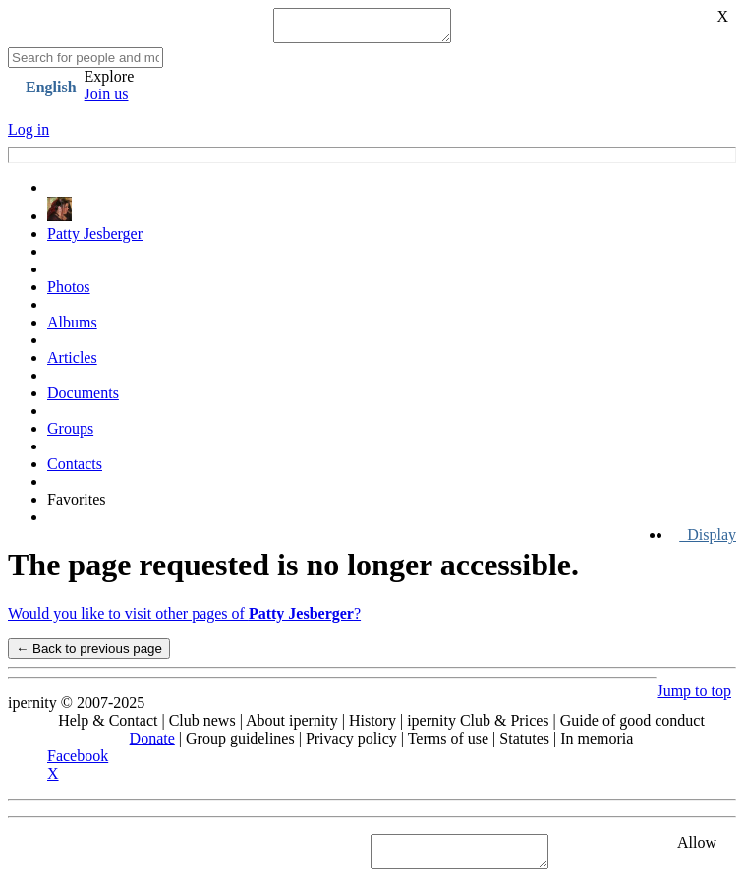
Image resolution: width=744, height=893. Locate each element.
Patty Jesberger (95, 239)
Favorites (76, 505)
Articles (72, 363)
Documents (83, 398)
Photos (68, 292)
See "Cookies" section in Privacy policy (132, 857)
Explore (110, 82)
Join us (107, 99)
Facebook (77, 761)
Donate (152, 744)
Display (707, 540)
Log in (28, 135)
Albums (72, 328)
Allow (696, 848)
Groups (70, 434)
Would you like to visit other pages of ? (184, 619)
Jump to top (694, 696)
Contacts (74, 469)
